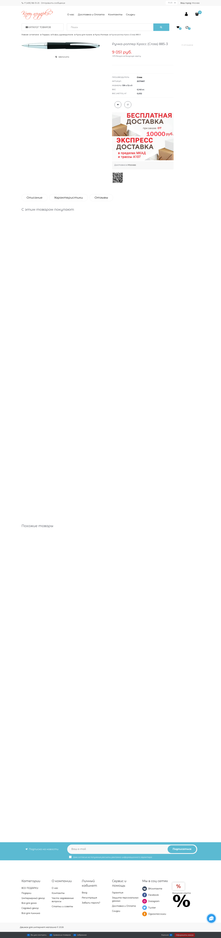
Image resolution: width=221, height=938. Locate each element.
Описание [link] (35, 197)
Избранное (82, 935)
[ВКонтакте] (144, 888)
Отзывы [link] (101, 197)
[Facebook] (144, 895)
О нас (70, 14)
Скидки (130, 14)
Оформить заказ (185, 935)
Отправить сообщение (53, 3)
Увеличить (63, 57)
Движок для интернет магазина (38, 927)
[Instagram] (144, 901)
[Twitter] (144, 907)
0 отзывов (187, 45)
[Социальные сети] (211, 918)
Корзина (165, 935)
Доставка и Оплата (91, 14)
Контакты (115, 14)
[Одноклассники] (144, 914)
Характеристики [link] (68, 197)
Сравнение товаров (62, 935)
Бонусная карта (181, 893)
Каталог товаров (39, 27)
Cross (139, 77)
